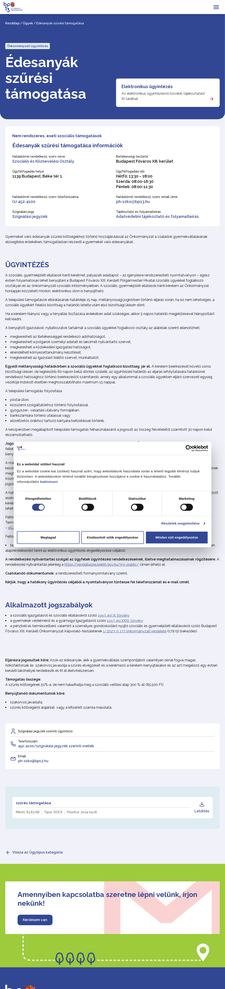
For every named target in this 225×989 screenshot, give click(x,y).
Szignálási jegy (23, 211)
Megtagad (48, 537)
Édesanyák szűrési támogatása (45, 78)
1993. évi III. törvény (113, 615)
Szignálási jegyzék (30, 216)
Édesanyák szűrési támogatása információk (67, 145)
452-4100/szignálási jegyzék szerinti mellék (56, 746)
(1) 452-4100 (23, 201)
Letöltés (201, 807)
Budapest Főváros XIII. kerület (144, 161)
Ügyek (28, 23)
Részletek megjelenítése (180, 523)
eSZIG (13, 528)
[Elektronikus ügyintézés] (168, 93)
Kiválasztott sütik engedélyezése (112, 537)
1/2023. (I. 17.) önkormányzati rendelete (135, 631)
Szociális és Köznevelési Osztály (43, 161)
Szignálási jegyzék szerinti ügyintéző (45, 731)
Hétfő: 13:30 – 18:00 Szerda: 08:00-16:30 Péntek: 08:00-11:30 (135, 181)
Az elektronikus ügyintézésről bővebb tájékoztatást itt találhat (163, 96)
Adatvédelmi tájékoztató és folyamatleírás (157, 216)
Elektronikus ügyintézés (147, 86)
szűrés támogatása (33, 803)
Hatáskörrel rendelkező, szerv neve (38, 156)
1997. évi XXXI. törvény (125, 621)
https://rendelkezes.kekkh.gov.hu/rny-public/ (101, 564)
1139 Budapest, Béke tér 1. (37, 176)
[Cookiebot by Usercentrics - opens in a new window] (189, 448)
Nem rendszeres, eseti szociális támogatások (57, 135)
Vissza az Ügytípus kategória (37, 852)
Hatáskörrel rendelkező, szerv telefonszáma (45, 197)
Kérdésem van (35, 920)
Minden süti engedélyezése (177, 537)
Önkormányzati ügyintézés (27, 46)
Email (22, 756)
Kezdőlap (12, 23)
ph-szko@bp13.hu (133, 201)
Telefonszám (28, 741)
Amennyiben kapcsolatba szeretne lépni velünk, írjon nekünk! (107, 898)
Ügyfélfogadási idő (130, 171)
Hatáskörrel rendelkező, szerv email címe (147, 197)
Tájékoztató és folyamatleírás (138, 211)
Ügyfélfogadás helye (28, 171)
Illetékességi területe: (132, 156)
